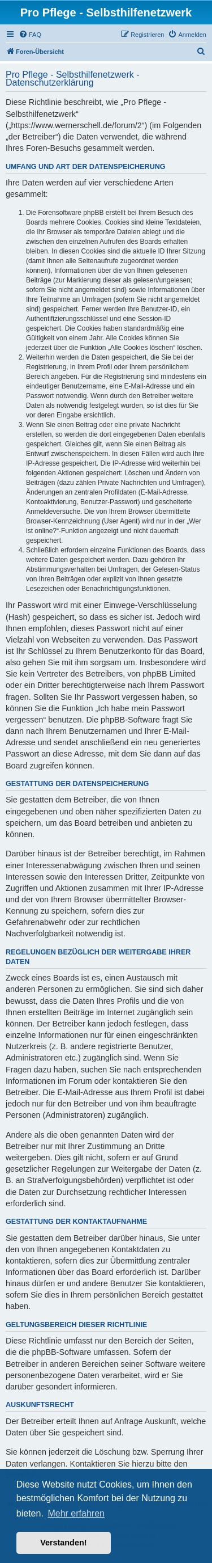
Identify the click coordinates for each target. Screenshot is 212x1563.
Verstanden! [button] (63, 1542)
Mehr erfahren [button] (76, 1513)
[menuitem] (30, 34)
